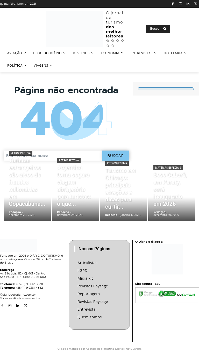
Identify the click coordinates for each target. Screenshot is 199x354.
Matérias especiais (168, 180)
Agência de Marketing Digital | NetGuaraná (113, 345)
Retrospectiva (21, 175)
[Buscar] (158, 29)
